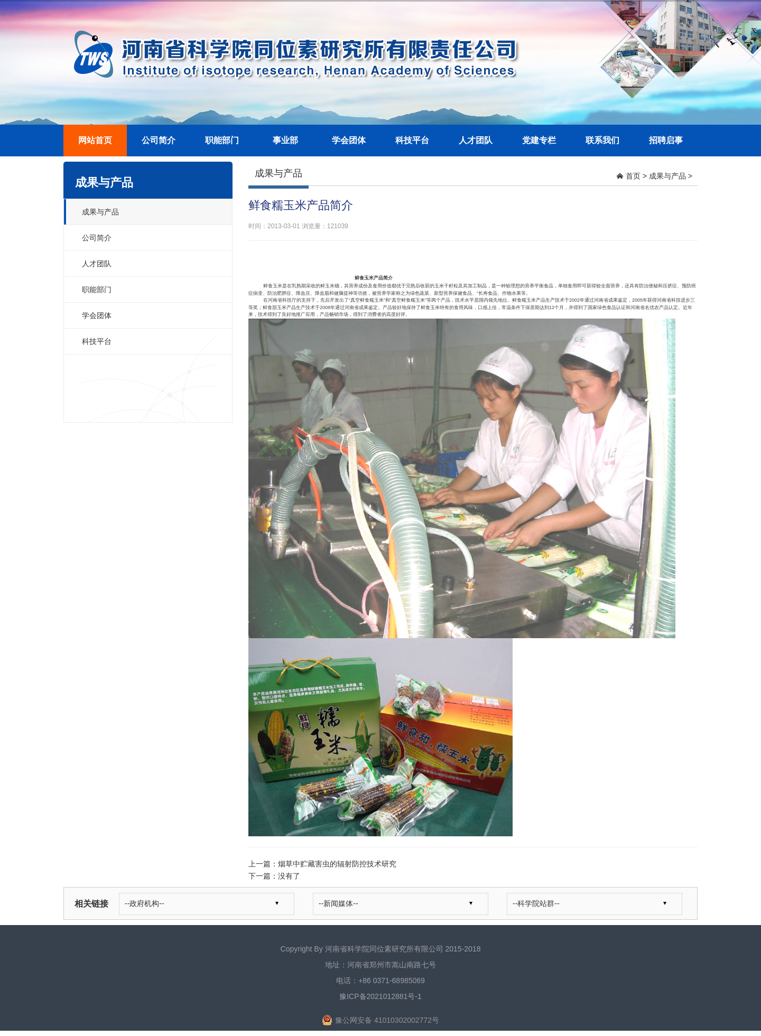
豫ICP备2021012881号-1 (380, 996)
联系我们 (602, 140)
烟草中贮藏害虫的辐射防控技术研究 (337, 864)
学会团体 (349, 140)
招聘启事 (666, 140)
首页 (633, 176)
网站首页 (95, 140)
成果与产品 (100, 212)
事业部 (285, 140)
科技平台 (412, 140)
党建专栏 (539, 140)
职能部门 (222, 140)
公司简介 (158, 140)
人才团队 (476, 140)
